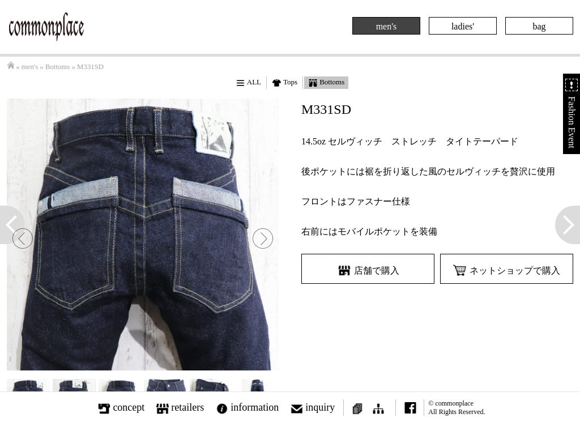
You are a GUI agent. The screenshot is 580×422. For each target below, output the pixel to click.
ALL (248, 83)
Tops (284, 83)
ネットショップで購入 (506, 270)
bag (538, 26)
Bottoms (57, 67)
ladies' (462, 26)
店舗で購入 (368, 270)
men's (386, 26)
